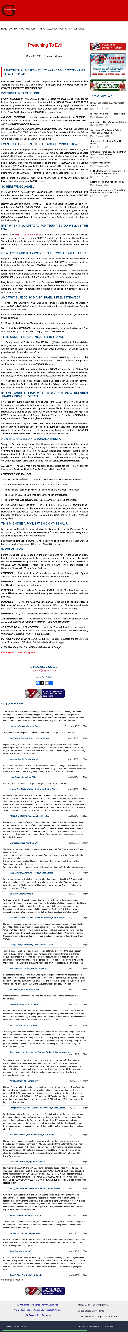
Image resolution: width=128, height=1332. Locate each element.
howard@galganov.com (44, 670)
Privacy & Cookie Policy (90, 1326)
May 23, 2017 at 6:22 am (78, 1251)
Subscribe (79, 29)
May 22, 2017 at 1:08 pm (78, 918)
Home (4, 29)
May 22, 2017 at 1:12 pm (78, 945)
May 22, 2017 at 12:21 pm (78, 873)
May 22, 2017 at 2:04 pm (78, 1004)
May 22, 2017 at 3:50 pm (78, 1108)
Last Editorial (16, 29)
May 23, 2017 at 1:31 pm (78, 1275)
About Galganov (49, 29)
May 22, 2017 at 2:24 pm (78, 1054)
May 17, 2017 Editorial (26, 234)
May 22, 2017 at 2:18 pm (78, 1025)
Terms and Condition (112, 1326)
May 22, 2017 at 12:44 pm (78, 894)
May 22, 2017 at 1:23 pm (78, 968)
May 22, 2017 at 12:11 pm (78, 843)
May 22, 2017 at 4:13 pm (78, 1135)
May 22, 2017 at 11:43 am (78, 789)
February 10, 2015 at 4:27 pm (76, 726)
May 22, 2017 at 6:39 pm (78, 1162)
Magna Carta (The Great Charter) (93, 1305)
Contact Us (65, 29)
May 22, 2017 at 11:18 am (78, 738)
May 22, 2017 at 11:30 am (78, 759)
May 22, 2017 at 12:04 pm (78, 816)
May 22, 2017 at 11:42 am (78, 777)
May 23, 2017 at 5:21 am (78, 1233)
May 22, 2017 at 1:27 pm (78, 989)
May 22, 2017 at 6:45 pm (78, 1188)
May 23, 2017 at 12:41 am (78, 1215)
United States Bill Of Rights (91, 1311)
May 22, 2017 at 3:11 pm (78, 1081)
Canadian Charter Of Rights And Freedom (97, 1316)
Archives (32, 29)
